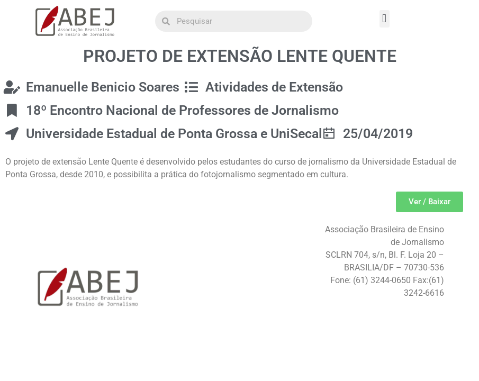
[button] (384, 19)
